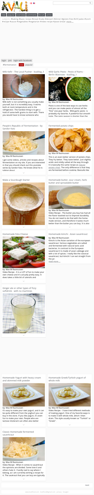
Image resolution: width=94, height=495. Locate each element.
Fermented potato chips (61, 125)
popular (11, 14)
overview (21, 14)
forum (41, 14)
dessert (49, 19)
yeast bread (59, 21)
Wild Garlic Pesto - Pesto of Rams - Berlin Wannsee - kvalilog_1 (66, 73)
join (10, 60)
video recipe (46, 21)
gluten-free (67, 19)
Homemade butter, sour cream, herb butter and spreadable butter (68, 181)
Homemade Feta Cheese (15, 234)
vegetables (22, 21)
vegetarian (33, 21)
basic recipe (25, 19)
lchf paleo (79, 19)
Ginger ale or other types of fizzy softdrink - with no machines (19, 289)
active (49, 14)
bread (35, 19)
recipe (5, 21)
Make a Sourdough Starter (16, 179)
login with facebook (23, 60)
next (87, 485)
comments (32, 14)
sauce (13, 21)
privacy (59, 492)
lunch (87, 19)
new (4, 14)
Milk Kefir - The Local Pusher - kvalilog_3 (23, 71)
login (4, 60)
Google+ (66, 492)
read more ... (54, 261)
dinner (57, 19)
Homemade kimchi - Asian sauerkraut (68, 234)
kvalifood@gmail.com (47, 492)
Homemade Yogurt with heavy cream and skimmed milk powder (22, 379)
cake (41, 19)
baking (14, 19)
